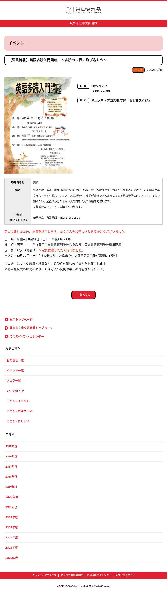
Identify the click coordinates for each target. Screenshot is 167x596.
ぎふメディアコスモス (44, 578)
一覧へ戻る (83, 297)
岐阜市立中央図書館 (83, 23)
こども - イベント (18, 403)
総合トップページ (21, 322)
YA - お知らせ (15, 393)
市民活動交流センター (99, 578)
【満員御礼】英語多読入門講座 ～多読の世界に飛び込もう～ (57, 60)
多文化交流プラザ (125, 578)
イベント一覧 (15, 373)
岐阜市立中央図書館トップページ (31, 330)
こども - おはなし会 (19, 413)
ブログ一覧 (14, 383)
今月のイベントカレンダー (27, 339)
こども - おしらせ (18, 423)
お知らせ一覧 (15, 363)
